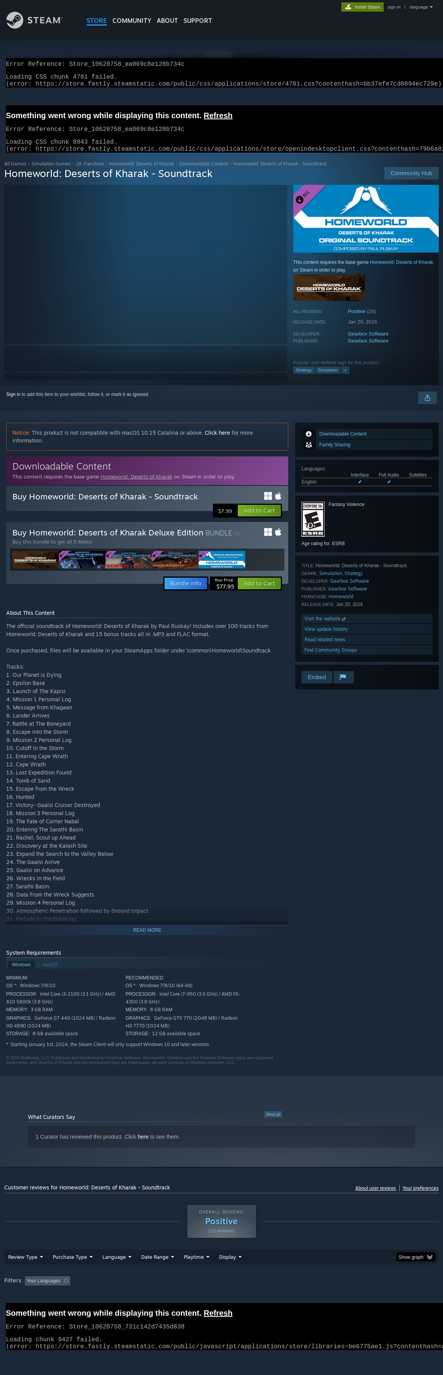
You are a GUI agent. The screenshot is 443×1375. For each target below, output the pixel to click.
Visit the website (326, 628)
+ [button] (345, 379)
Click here (217, 442)
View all (273, 1123)
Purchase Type (70, 1277)
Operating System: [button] (302, 1301)
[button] (259, 520)
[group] (221, 1301)
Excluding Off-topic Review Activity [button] (121, 1301)
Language (114, 1277)
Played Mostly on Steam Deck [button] (237, 1301)
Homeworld (341, 606)
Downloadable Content (203, 173)
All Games (15, 173)
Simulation (328, 379)
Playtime (194, 1277)
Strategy (304, 379)
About (167, 20)
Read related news (325, 649)
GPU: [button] (368, 1301)
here (143, 1146)
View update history (326, 638)
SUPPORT (197, 20)
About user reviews (375, 1197)
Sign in (13, 403)
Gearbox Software (368, 343)
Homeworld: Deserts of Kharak (141, 173)
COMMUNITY (131, 20)
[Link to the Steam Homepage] (40, 26)
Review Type (22, 1277)
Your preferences (421, 1197)
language (419, 7)
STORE (97, 20)
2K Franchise (90, 173)
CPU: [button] (342, 1301)
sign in (394, 7)
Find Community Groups (331, 659)
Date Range (154, 1277)
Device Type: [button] (402, 1301)
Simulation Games (51, 173)
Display (227, 1277)
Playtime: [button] (181, 1301)
